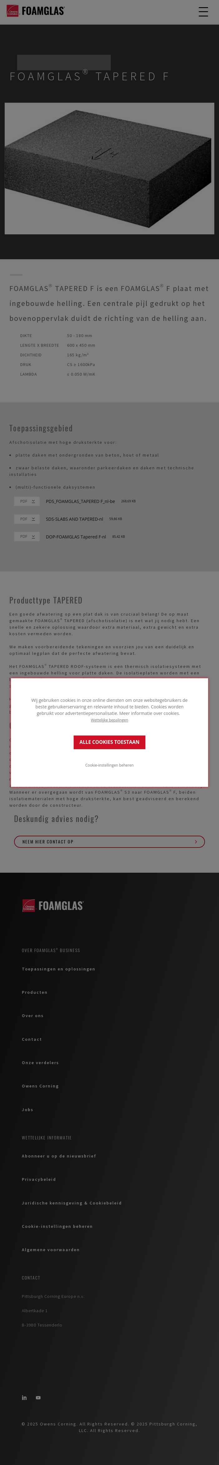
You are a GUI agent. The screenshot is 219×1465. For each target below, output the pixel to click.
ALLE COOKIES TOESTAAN (109, 742)
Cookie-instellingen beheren (109, 765)
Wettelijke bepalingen (109, 719)
